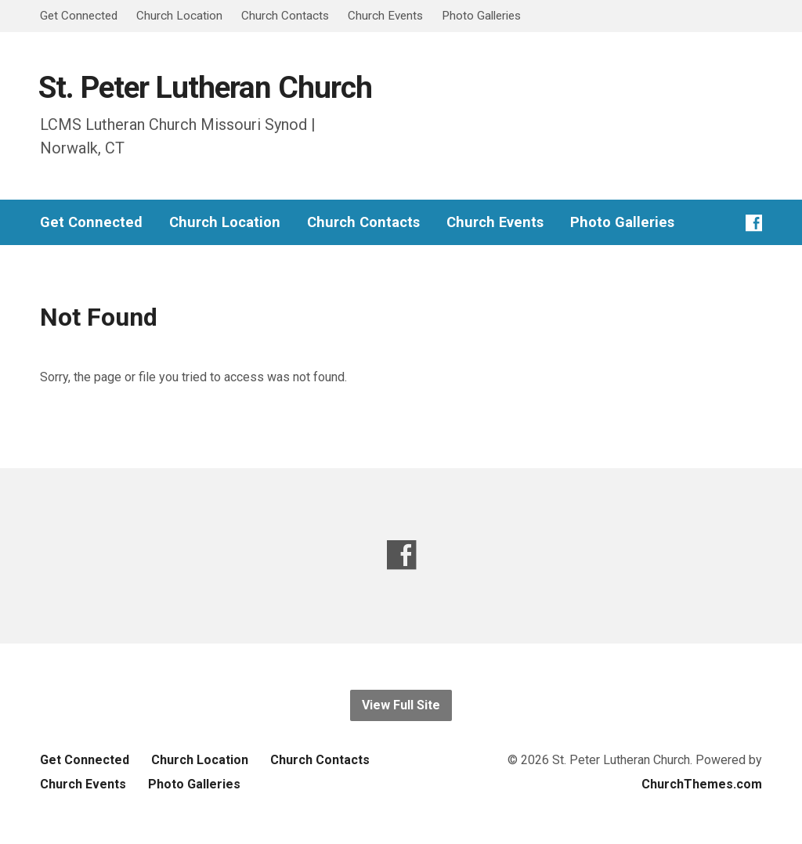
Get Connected (78, 16)
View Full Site (401, 705)
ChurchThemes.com (701, 784)
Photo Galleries (481, 16)
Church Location (179, 16)
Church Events (385, 16)
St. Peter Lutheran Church (205, 87)
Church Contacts (285, 16)
